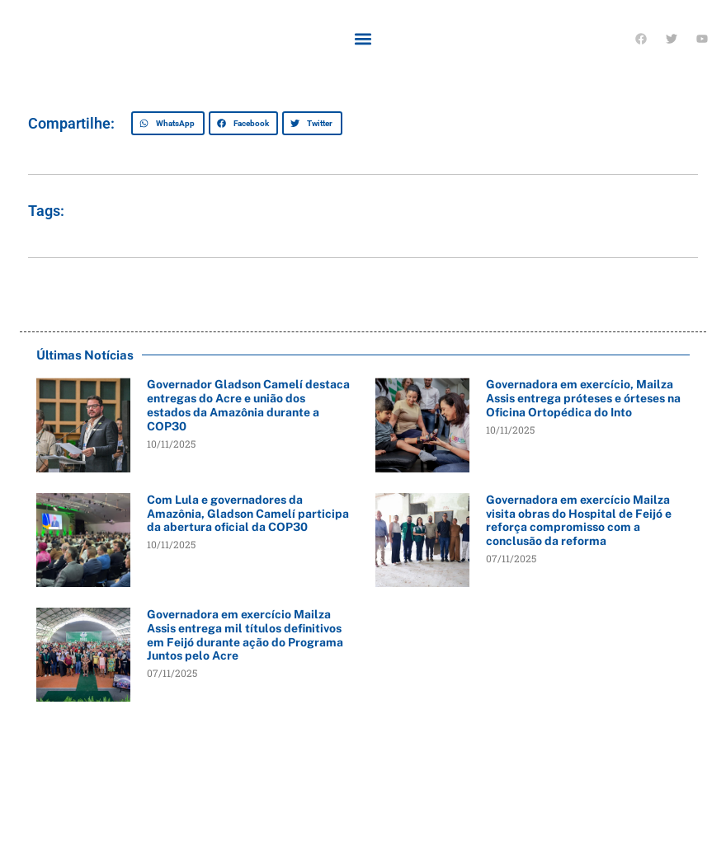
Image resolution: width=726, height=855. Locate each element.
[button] (363, 38)
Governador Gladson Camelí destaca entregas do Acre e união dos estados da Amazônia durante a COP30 (248, 405)
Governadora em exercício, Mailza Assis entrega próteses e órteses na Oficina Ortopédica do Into (583, 398)
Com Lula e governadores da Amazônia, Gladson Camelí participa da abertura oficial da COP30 (248, 513)
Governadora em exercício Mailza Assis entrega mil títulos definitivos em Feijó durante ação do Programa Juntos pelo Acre (245, 635)
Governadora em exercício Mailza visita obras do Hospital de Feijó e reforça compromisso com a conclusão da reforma (579, 520)
